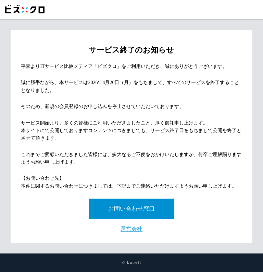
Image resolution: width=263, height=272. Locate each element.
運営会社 (131, 229)
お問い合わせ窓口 (131, 208)
